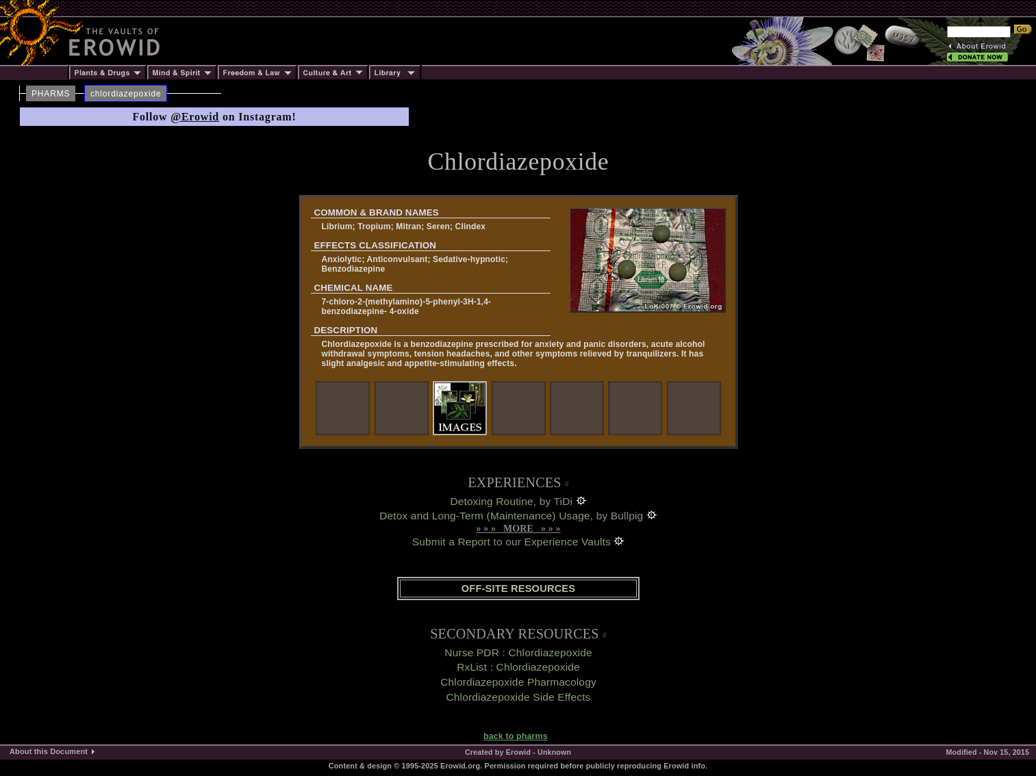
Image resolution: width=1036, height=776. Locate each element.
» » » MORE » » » (518, 528)
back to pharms (515, 736)
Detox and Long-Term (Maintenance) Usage (484, 515)
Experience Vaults (567, 541)
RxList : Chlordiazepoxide (518, 667)
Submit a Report (451, 541)
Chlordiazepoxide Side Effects (518, 697)
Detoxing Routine (491, 501)
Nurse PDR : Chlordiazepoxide (518, 652)
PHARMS (50, 94)
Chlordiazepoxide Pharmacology (518, 682)
